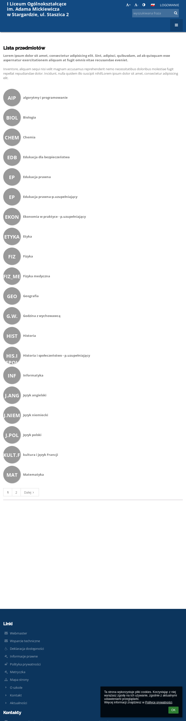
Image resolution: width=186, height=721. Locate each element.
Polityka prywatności (25, 664)
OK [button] (173, 710)
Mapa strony (19, 679)
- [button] (136, 4)
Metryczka (17, 672)
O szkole (16, 687)
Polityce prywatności (158, 702)
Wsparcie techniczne (25, 641)
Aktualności (18, 703)
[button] (152, 5)
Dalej (29, 492)
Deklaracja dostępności (27, 648)
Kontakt (16, 695)
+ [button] (128, 4)
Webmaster (18, 633)
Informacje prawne (24, 656)
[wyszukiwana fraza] (155, 13)
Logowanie (169, 5)
